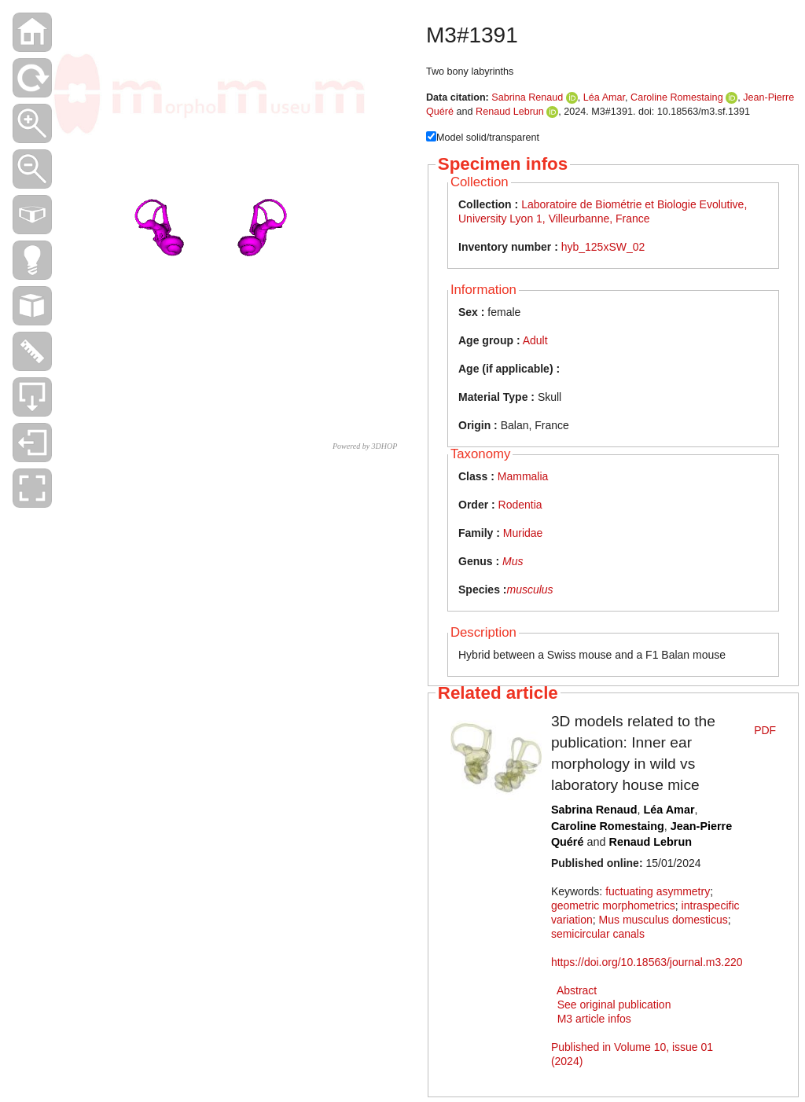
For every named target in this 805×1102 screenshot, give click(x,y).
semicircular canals (598, 934)
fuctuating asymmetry (657, 891)
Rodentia (520, 504)
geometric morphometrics (613, 905)
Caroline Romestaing (676, 97)
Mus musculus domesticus (663, 919)
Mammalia (523, 476)
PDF (765, 730)
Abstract (577, 990)
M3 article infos (594, 1018)
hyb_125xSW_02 (603, 247)
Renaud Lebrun (510, 111)
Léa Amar (604, 97)
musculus (529, 589)
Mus (512, 561)
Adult (535, 340)
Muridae (523, 533)
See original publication (614, 1004)
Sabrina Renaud (527, 97)
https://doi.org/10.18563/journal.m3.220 (647, 962)
